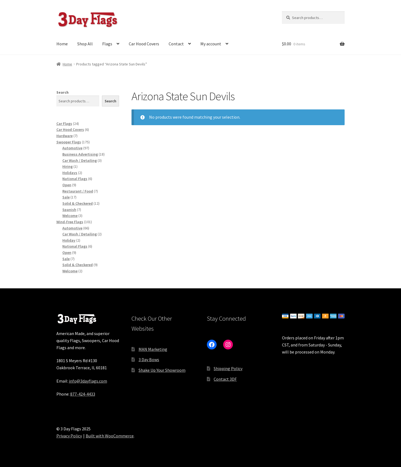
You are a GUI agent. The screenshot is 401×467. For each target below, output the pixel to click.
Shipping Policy (228, 368)
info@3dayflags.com (88, 381)
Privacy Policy (69, 435)
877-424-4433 (82, 394)
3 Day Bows (149, 359)
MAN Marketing (153, 349)
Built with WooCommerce (110, 435)
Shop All (85, 43)
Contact (176, 43)
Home (62, 43)
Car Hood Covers (144, 43)
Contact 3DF (225, 379)
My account (210, 43)
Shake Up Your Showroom (162, 370)
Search (62, 92)
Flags (107, 43)
